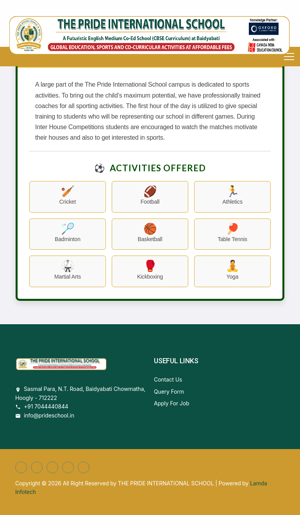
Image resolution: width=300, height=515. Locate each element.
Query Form (169, 391)
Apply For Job (171, 403)
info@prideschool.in (49, 415)
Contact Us (168, 379)
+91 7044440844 (46, 406)
